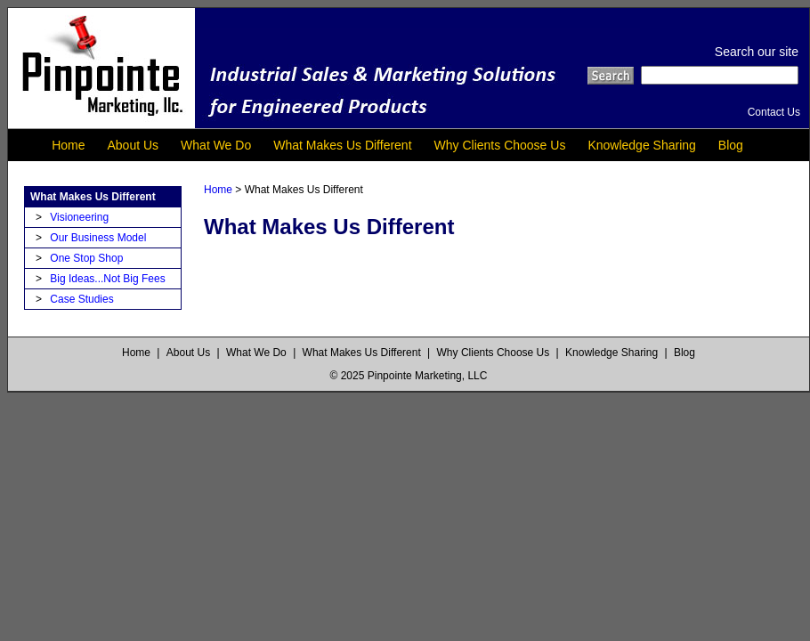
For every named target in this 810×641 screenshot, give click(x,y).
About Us (133, 145)
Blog (730, 145)
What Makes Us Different (342, 145)
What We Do (216, 145)
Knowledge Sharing (641, 145)
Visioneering (79, 217)
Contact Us (774, 112)
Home (68, 145)
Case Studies (81, 299)
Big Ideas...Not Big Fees (107, 278)
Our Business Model (98, 237)
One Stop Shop (86, 258)
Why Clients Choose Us (500, 145)
